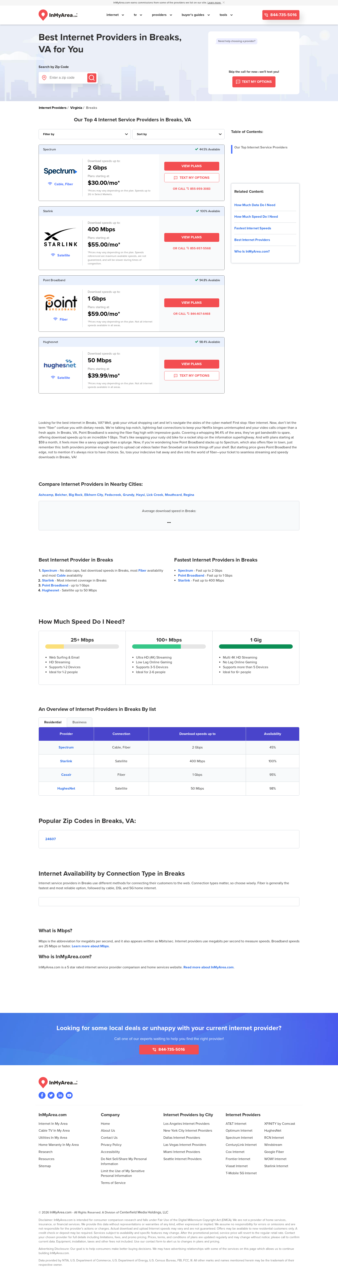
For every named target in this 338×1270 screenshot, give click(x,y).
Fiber (142, 570)
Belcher (61, 495)
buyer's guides (193, 15)
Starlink (48, 580)
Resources (46, 1159)
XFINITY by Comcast (279, 1124)
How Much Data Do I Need (254, 205)
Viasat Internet (237, 1166)
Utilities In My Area (53, 1138)
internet (112, 15)
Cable (61, 575)
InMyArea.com (61, 1212)
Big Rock (76, 495)
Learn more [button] (214, 2)
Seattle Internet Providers (182, 1159)
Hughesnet (50, 590)
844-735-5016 (283, 14)
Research (46, 1152)
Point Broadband (55, 585)
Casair (66, 775)
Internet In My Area (53, 1124)
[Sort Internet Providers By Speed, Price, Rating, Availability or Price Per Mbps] (178, 134)
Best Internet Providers (252, 240)
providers (159, 15)
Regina (188, 495)
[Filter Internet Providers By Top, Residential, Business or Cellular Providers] (85, 134)
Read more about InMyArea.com (208, 967)
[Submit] (91, 77)
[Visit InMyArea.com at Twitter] (51, 1095)
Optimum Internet (239, 1130)
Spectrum (49, 570)
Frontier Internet (238, 1159)
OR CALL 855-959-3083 (191, 189)
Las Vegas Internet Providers (184, 1145)
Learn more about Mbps (90, 946)
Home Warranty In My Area (59, 1145)
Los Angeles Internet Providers (186, 1124)
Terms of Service (113, 1183)
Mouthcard (173, 495)
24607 (50, 839)
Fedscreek (113, 495)
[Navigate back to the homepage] (58, 15)
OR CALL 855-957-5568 (192, 248)
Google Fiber (274, 1152)
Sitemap (45, 1166)
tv (136, 15)
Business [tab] (79, 722)
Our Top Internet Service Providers (261, 147)
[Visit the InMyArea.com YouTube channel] (69, 1095)
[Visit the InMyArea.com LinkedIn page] (60, 1095)
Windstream (273, 1145)
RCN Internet (274, 1138)
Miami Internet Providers (181, 1152)
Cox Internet (235, 1152)
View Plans (192, 166)
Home (105, 1124)
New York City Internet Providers (187, 1130)
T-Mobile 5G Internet (241, 1173)
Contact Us (109, 1138)
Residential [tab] (52, 722)
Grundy (128, 495)
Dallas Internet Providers (181, 1138)
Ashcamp (46, 495)
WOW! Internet (275, 1159)
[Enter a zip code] (68, 78)
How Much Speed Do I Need (256, 216)
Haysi (140, 495)
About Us (108, 1130)
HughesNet (66, 788)
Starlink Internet (276, 1166)
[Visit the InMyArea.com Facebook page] (42, 1095)
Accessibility (110, 1152)
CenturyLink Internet (241, 1145)
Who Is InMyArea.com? (252, 251)
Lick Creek (155, 495)
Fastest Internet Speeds (252, 228)
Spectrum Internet (239, 1138)
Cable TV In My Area (54, 1130)
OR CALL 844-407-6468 (191, 314)
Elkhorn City (93, 495)
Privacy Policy (111, 1145)
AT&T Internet (236, 1124)
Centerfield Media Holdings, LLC (144, 1212)
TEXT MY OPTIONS (192, 178)
